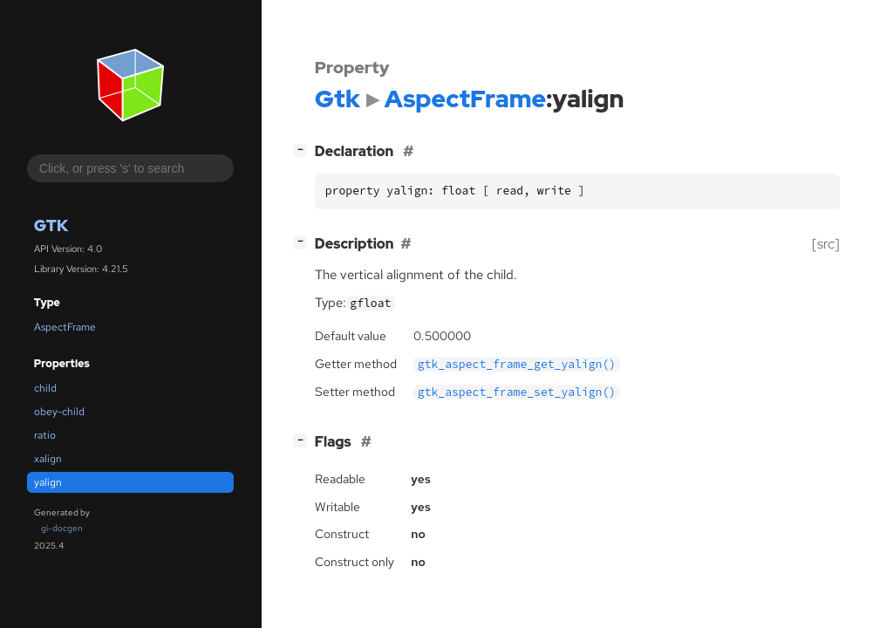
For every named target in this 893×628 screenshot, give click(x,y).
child (45, 388)
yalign (48, 482)
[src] (826, 244)
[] (303, 149)
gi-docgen (62, 528)
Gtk (51, 225)
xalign (48, 459)
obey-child (59, 412)
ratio (45, 435)
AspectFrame (65, 327)
